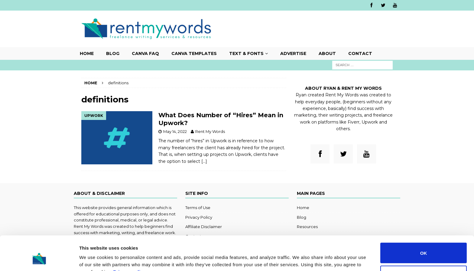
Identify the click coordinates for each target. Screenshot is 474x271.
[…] (204, 161)
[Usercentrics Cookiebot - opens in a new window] (39, 259)
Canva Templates (194, 53)
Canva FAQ (145, 53)
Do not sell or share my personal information (423, 246)
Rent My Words (210, 131)
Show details (93, 259)
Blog (112, 53)
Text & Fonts (246, 53)
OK (423, 223)
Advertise (293, 53)
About (327, 53)
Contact (360, 53)
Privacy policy (129, 242)
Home (87, 53)
